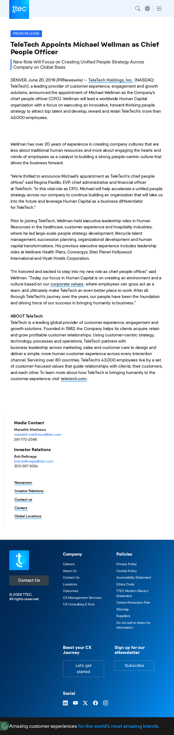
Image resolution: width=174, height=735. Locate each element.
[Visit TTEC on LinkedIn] (65, 703)
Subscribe (134, 665)
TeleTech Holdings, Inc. (110, 80)
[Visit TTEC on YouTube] (75, 703)
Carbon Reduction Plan (133, 602)
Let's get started (83, 669)
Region (147, 9)
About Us (70, 571)
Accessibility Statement (133, 577)
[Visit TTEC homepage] (19, 560)
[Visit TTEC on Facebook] (95, 703)
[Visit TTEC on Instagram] (105, 703)
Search (138, 9)
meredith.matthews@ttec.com (37, 434)
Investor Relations (29, 491)
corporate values (67, 284)
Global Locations (28, 516)
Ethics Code (125, 584)
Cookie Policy (126, 571)
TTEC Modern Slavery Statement (132, 593)
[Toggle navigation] (159, 9)
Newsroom (23, 482)
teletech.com (73, 378)
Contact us (23, 499)
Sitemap (122, 609)
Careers (21, 508)
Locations (70, 584)
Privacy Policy (126, 564)
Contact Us (29, 580)
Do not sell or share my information (133, 625)
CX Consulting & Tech (79, 604)
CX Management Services (82, 598)
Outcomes (71, 591)
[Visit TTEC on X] (85, 703)
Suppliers (123, 616)
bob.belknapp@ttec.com (33, 461)
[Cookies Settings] (4, 726)
